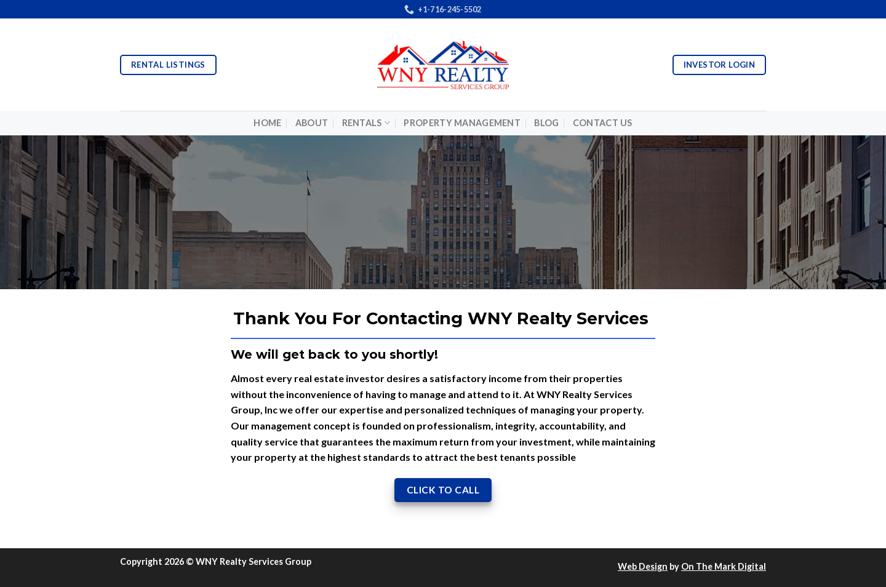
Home (267, 123)
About (311, 123)
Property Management (462, 123)
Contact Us (603, 123)
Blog (546, 123)
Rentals (366, 123)
